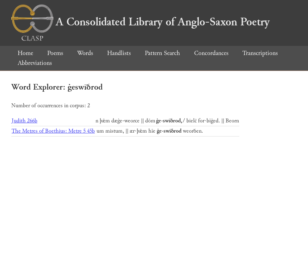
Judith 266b (24, 121)
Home (25, 53)
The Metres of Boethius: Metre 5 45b (53, 131)
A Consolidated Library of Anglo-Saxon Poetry (140, 22)
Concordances (211, 53)
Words (85, 53)
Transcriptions (260, 53)
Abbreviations (35, 63)
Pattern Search (162, 53)
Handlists (119, 53)
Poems (55, 53)
